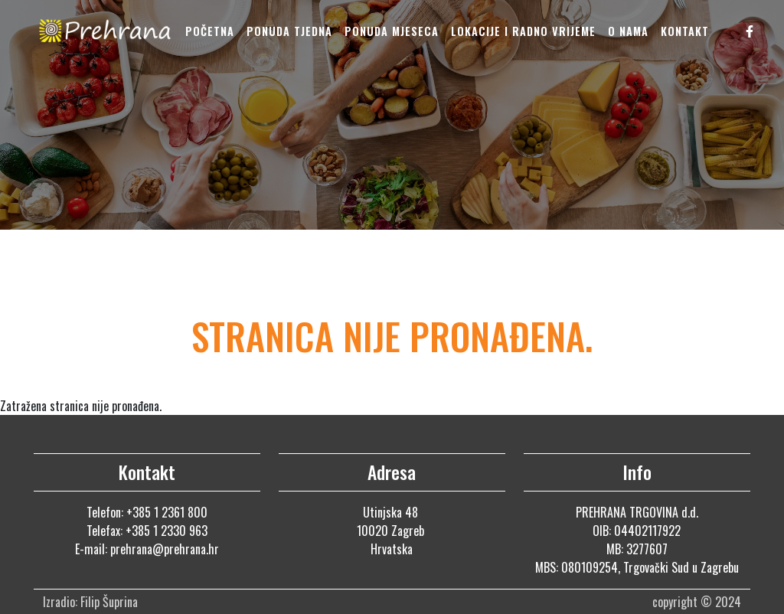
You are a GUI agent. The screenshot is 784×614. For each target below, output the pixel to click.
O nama (628, 31)
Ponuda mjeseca (392, 31)
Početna (209, 31)
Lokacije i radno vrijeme (523, 31)
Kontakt (685, 31)
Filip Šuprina (110, 602)
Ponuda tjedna (289, 31)
